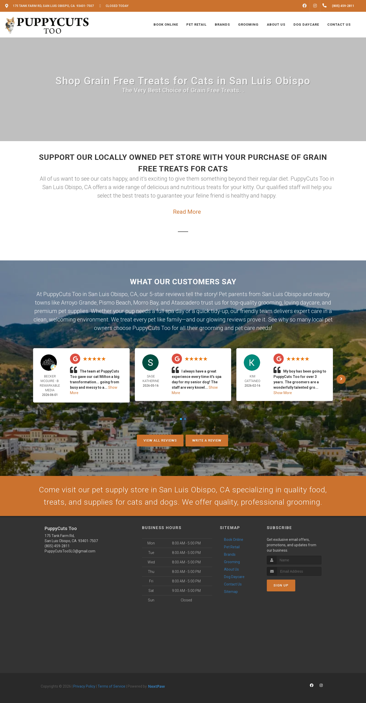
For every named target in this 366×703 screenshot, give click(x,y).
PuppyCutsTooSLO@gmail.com (70, 551)
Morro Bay (145, 302)
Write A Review (206, 440)
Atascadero (185, 302)
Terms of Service (111, 686)
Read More (187, 212)
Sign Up (281, 585)
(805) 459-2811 (57, 546)
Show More (282, 393)
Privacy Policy (84, 686)
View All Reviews (160, 440)
